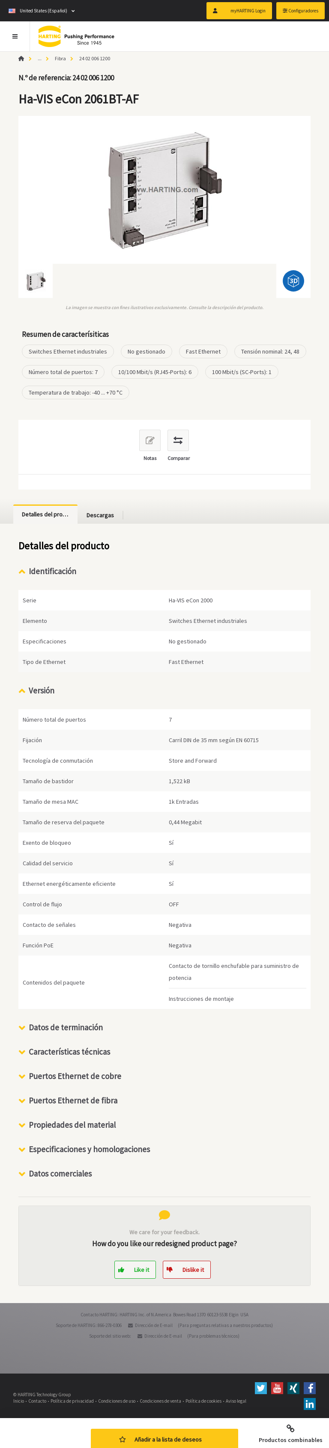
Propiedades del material (72, 1125)
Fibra (60, 58)
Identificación (52, 571)
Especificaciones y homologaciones (89, 1149)
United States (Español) (38, 11)
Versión (41, 690)
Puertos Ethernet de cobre (75, 1076)
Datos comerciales (60, 1173)
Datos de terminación (66, 1027)
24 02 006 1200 (94, 58)
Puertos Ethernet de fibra (73, 1100)
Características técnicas (69, 1052)
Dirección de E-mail (154, 1325)
